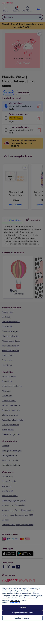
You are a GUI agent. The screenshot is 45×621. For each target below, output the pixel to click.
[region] (22, 603)
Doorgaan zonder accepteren (22, 613)
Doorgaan (22, 607)
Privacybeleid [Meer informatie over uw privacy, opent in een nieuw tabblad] (15, 603)
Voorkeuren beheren (22, 618)
